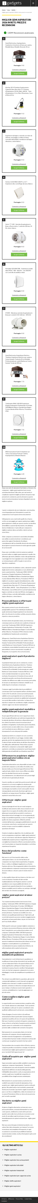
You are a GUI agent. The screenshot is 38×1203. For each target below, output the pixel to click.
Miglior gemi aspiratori (12, 1186)
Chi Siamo (4, 1199)
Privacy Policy (19, 1199)
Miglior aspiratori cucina (12, 1155)
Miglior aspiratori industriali (14, 1170)
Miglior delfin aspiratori (12, 1181)
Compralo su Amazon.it (19, 69)
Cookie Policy (28, 1199)
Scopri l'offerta (19, 73)
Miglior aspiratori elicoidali (13, 1165)
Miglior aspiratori (10, 1149)
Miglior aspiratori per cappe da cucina (17, 1176)
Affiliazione (11, 1199)
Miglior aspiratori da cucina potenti (16, 1160)
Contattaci (4, 1201)
